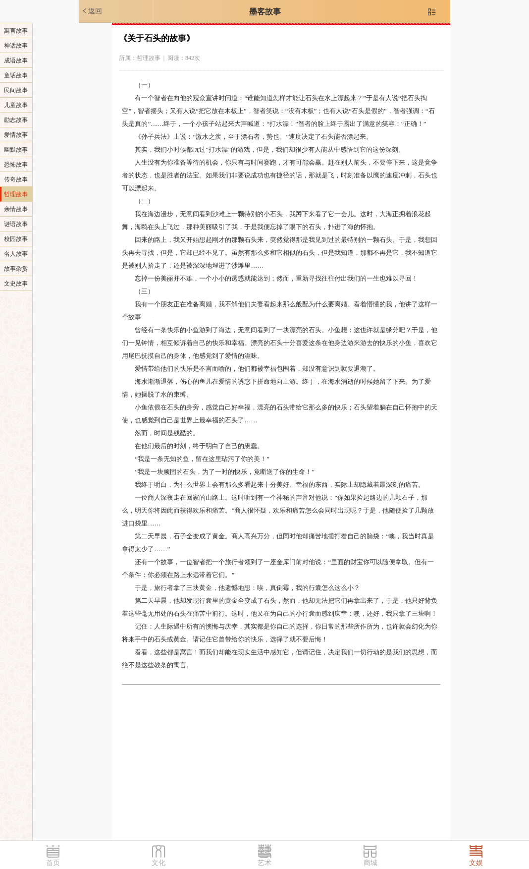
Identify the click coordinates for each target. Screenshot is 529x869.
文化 (158, 863)
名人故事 (16, 253)
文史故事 (16, 283)
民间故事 (16, 90)
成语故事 (16, 60)
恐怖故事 (16, 164)
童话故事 (16, 75)
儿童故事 (16, 105)
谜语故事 (16, 224)
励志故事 (16, 119)
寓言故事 (16, 30)
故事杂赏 (16, 268)
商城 (370, 863)
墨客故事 (265, 11)
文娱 (476, 863)
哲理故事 (16, 194)
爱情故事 (16, 134)
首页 (53, 863)
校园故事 (16, 238)
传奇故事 (16, 179)
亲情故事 (16, 209)
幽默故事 (16, 149)
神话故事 (16, 45)
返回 (91, 10)
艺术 (264, 863)
